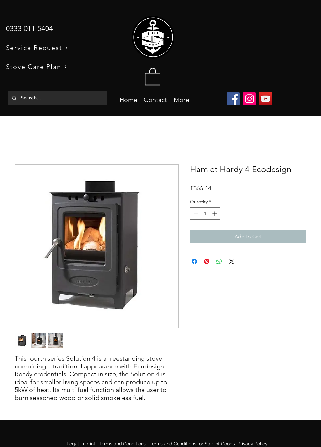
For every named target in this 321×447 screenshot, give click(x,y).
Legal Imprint (81, 443)
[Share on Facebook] (194, 261)
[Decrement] (195, 213)
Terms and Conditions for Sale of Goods (192, 443)
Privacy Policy (252, 443)
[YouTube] (265, 98)
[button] (152, 76)
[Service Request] (47, 47)
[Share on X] (232, 261)
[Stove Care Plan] (47, 66)
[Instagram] (249, 98)
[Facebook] (233, 98)
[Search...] (57, 98)
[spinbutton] (205, 213)
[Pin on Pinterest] (207, 261)
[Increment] (215, 213)
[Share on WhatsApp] (219, 261)
